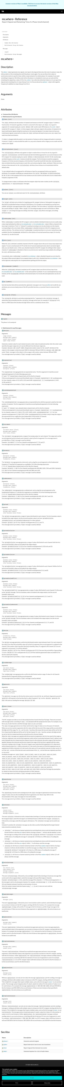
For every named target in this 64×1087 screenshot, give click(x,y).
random (43, 845)
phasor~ (45, 82)
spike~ (5, 1044)
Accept (32, 1077)
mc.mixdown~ (32, 256)
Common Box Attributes (11, 43)
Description (6, 34)
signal (6, 52)
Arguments (5, 37)
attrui (48, 285)
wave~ (51, 982)
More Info (47, 1083)
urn (21, 832)
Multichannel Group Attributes (14, 45)
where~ (6, 72)
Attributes (5, 39)
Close (16, 1083)
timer (5, 1048)
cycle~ (54, 127)
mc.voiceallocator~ (39, 224)
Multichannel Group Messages (13, 54)
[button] (62, 11)
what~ (5, 1051)
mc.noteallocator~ (27, 224)
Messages (5, 48)
